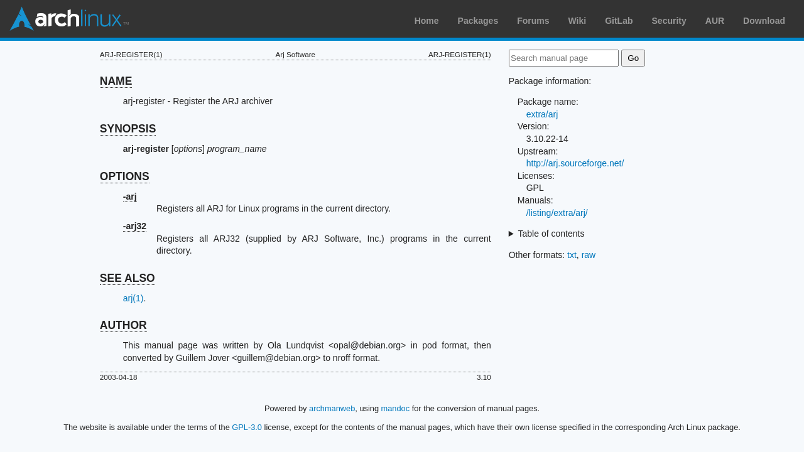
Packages (478, 21)
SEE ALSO (127, 278)
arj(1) (133, 298)
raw (589, 255)
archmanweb (332, 408)
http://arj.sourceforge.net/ (575, 163)
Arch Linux (69, 18)
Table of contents (551, 234)
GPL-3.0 (247, 427)
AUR (714, 21)
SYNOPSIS (128, 128)
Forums (533, 21)
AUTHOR (123, 325)
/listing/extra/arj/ (557, 213)
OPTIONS (124, 176)
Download (764, 21)
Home (427, 21)
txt (572, 255)
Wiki (577, 21)
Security (669, 21)
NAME (116, 81)
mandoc (395, 408)
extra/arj (542, 114)
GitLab (619, 21)
